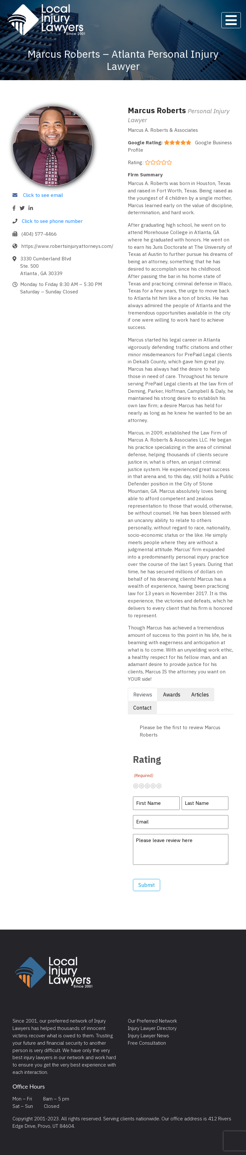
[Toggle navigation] (231, 20)
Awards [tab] (171, 694)
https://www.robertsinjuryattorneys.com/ (67, 246)
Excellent (161, 786)
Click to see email (43, 195)
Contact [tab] (142, 707)
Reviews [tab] (142, 694)
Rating (147, 766)
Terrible (138, 786)
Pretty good (155, 786)
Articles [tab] (200, 694)
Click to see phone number (52, 221)
